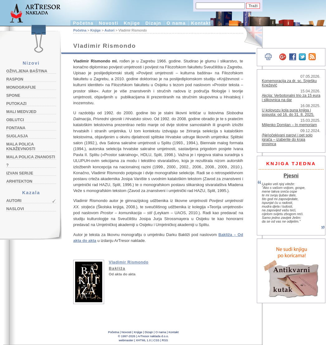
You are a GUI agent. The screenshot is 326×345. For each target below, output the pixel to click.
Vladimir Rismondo (129, 262)
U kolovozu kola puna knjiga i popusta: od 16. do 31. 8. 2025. (288, 112)
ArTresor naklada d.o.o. (153, 336)
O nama (176, 23)
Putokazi (16, 103)
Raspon (14, 79)
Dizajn (153, 23)
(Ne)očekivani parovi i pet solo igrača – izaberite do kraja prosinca (287, 139)
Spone (13, 95)
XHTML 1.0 (143, 340)
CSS (156, 340)
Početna (83, 23)
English (249, 36)
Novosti (108, 23)
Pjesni (291, 175)
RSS (165, 340)
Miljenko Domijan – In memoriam (289, 125)
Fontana (16, 128)
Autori (14, 200)
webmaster (126, 340)
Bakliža (117, 268)
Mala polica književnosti (20, 146)
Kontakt (201, 23)
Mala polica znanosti (30, 157)
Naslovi (15, 208)
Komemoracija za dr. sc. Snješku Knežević (289, 83)
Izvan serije (19, 173)
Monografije (21, 87)
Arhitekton (19, 181)
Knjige (132, 23)
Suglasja (17, 136)
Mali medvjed (21, 111)
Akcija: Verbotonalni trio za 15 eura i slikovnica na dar (291, 97)
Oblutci (15, 119)
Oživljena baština (26, 71)
